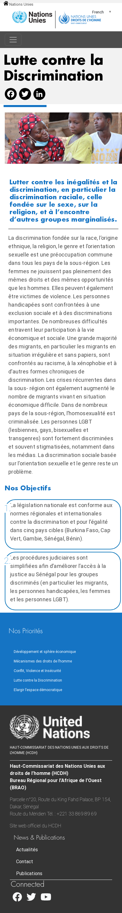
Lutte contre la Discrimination (38, 680)
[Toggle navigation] (13, 40)
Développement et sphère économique (45, 652)
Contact (24, 861)
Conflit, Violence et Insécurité (37, 671)
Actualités (27, 849)
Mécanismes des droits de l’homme (43, 661)
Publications (29, 873)
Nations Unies (18, 4)
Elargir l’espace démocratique (38, 690)
